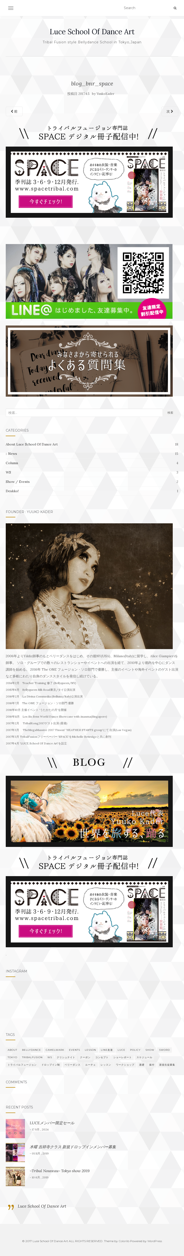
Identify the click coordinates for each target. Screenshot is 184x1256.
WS (8, 472)
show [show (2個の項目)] (149, 1049)
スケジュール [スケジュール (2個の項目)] (144, 1057)
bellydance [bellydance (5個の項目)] (31, 1049)
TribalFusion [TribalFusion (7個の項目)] (32, 1057)
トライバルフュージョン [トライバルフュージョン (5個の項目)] (22, 1064)
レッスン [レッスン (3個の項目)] (106, 1064)
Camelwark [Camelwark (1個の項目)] (55, 1049)
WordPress (154, 1241)
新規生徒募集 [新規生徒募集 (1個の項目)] (167, 1064)
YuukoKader (105, 94)
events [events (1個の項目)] (74, 1049)
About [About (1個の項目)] (12, 1049)
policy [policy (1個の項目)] (135, 1049)
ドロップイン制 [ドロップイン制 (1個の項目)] (50, 1064)
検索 (170, 412)
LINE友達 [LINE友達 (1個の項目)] (107, 1049)
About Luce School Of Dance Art (32, 444)
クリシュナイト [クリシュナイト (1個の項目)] (66, 1057)
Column (12, 463)
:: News (11, 453)
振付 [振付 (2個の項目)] (152, 1064)
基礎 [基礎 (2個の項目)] (141, 1064)
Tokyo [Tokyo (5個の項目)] (12, 1057)
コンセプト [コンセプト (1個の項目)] (102, 1057)
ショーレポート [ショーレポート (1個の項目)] (122, 1057)
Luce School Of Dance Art (92, 31)
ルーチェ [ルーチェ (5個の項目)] (90, 1064)
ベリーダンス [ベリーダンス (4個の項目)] (72, 1064)
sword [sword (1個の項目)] (164, 1049)
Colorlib (124, 1241)
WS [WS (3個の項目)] (49, 1057)
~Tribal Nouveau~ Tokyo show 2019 (60, 1170)
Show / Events (18, 482)
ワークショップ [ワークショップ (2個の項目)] (125, 1064)
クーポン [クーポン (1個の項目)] (85, 1057)
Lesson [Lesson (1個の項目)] (90, 1049)
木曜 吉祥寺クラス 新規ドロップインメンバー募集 (73, 1146)
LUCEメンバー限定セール (52, 1122)
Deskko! (12, 491)
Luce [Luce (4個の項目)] (121, 1049)
